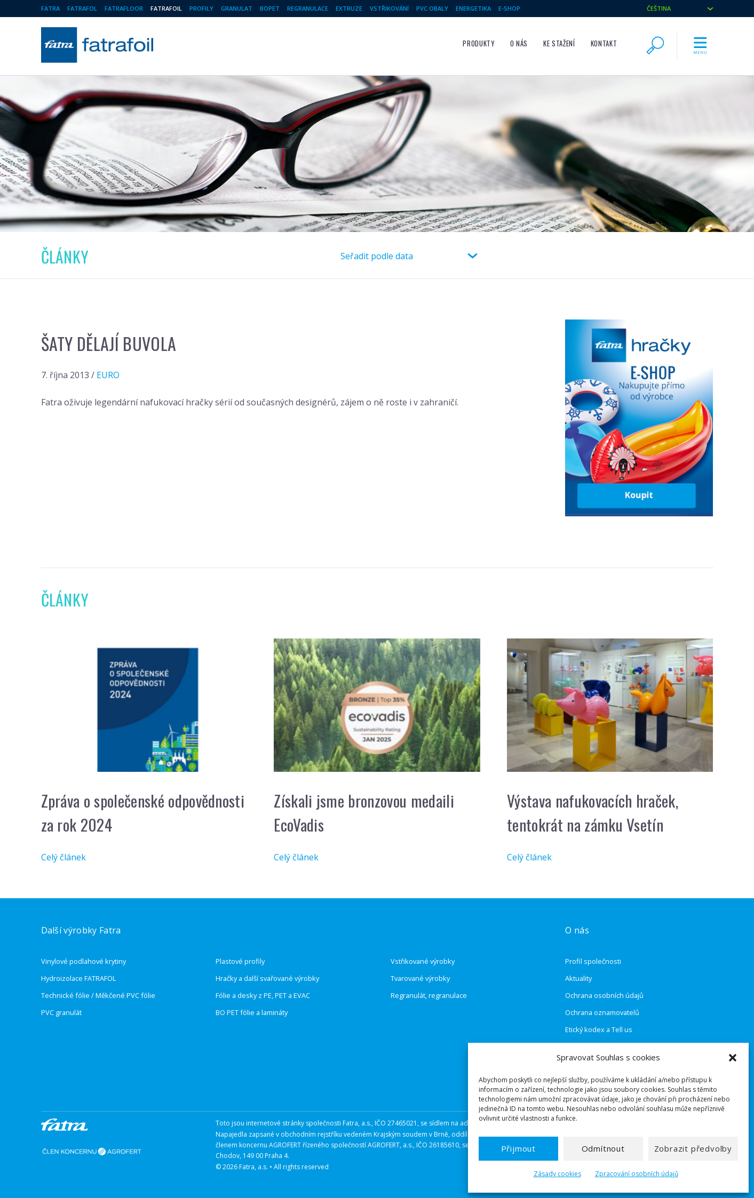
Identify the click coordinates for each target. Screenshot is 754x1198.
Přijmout (518, 1148)
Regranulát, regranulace (429, 995)
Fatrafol (82, 8)
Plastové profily (240, 961)
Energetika (473, 8)
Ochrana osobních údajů (604, 995)
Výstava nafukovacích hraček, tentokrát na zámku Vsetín (592, 812)
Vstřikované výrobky (423, 961)
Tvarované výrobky (420, 978)
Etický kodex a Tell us (598, 1029)
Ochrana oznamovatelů (602, 1012)
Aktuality (578, 978)
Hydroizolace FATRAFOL (78, 978)
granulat (236, 8)
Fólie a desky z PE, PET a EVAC (263, 995)
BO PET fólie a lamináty (252, 1012)
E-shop (509, 8)
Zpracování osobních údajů (636, 1173)
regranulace (307, 8)
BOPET (270, 8)
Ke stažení (559, 43)
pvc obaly (432, 8)
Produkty (478, 43)
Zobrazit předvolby (693, 1148)
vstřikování (389, 8)
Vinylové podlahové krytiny (83, 961)
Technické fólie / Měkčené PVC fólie (98, 995)
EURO (108, 375)
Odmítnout (603, 1148)
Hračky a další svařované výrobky (267, 978)
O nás (519, 43)
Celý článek (63, 857)
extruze (349, 8)
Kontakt (604, 43)
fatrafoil (166, 8)
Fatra (50, 8)
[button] (732, 1057)
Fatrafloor (124, 8)
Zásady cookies (557, 1173)
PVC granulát (61, 1012)
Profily (201, 8)
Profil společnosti (593, 961)
